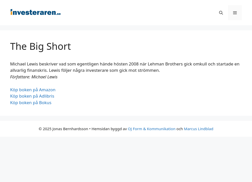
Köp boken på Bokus (31, 102)
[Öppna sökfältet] (221, 12)
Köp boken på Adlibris (32, 96)
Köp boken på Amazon (33, 90)
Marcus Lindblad (198, 128)
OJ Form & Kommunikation (151, 128)
